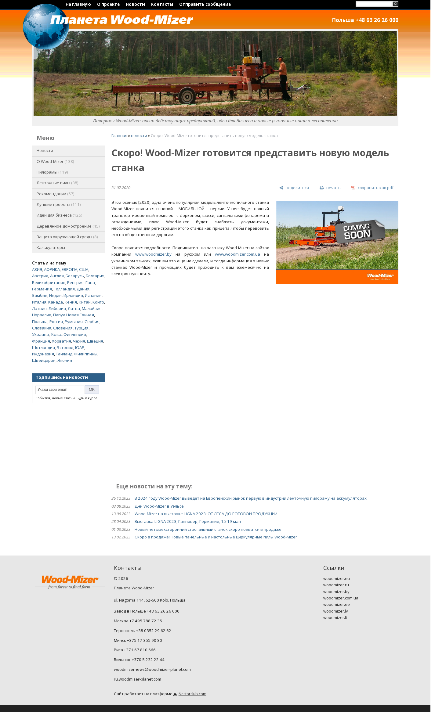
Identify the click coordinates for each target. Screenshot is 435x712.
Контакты (162, 4)
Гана (90, 282)
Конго (98, 302)
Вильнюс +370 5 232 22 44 (139, 659)
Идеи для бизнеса (59, 215)
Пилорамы (52, 172)
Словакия (41, 328)
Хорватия (61, 341)
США (83, 269)
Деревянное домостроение (68, 226)
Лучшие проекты (59, 204)
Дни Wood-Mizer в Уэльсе (159, 506)
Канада (55, 302)
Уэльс (56, 334)
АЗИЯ (37, 269)
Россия (56, 321)
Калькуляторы (51, 247)
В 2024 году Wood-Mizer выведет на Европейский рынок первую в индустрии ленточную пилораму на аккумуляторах (251, 498)
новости (139, 135)
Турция (81, 328)
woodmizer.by (336, 591)
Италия (39, 302)
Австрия (40, 276)
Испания (93, 295)
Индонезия (43, 354)
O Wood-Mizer (55, 161)
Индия (55, 295)
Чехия (79, 341)
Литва (74, 308)
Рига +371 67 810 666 (135, 650)
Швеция (95, 341)
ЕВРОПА (69, 269)
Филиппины (85, 354)
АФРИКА (52, 269)
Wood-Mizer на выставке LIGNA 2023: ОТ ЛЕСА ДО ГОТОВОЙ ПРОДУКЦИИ (206, 513)
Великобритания (48, 282)
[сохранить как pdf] (372, 187)
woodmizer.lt (335, 617)
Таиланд (64, 354)
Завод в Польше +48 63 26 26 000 (146, 611)
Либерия (57, 308)
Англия (57, 276)
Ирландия (73, 295)
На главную (78, 4)
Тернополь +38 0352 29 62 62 (142, 630)
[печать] (330, 187)
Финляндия (74, 334)
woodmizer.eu (336, 578)
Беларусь (75, 276)
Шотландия (43, 347)
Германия (42, 289)
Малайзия (92, 308)
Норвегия (41, 315)
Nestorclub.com (192, 693)
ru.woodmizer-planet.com (137, 679)
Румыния (74, 321)
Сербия (92, 321)
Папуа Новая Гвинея (73, 315)
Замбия (39, 295)
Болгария (95, 276)
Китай (85, 302)
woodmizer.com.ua (340, 598)
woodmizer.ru (336, 585)
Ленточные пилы (57, 182)
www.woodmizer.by (153, 254)
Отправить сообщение (205, 4)
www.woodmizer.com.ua (237, 254)
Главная (119, 135)
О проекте (108, 4)
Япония (64, 360)
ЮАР (79, 347)
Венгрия (75, 282)
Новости (135, 4)
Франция (41, 341)
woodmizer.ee (336, 604)
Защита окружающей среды (67, 236)
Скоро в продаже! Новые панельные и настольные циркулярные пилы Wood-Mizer (216, 537)
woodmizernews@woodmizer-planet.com (152, 669)
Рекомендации (55, 193)
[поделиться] (294, 187)
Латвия (39, 308)
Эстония (65, 347)
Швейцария (44, 360)
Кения (71, 302)
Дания (83, 289)
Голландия (64, 289)
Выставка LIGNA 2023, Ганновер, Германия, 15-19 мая (188, 521)
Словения (63, 328)
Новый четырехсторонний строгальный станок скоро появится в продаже (208, 529)
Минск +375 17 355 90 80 (138, 640)
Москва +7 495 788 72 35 (138, 621)
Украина (40, 334)
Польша (40, 321)
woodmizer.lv (335, 611)
